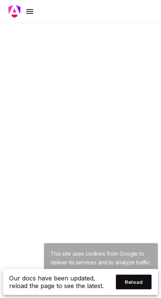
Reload (134, 282)
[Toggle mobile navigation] (21, 11)
